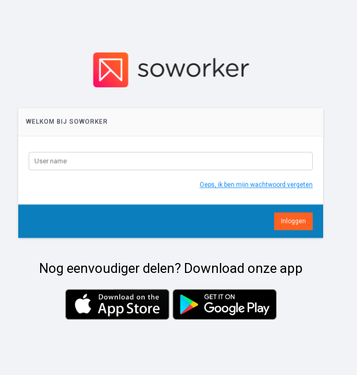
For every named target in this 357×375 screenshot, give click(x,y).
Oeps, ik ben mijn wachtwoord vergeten (256, 188)
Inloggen (293, 225)
